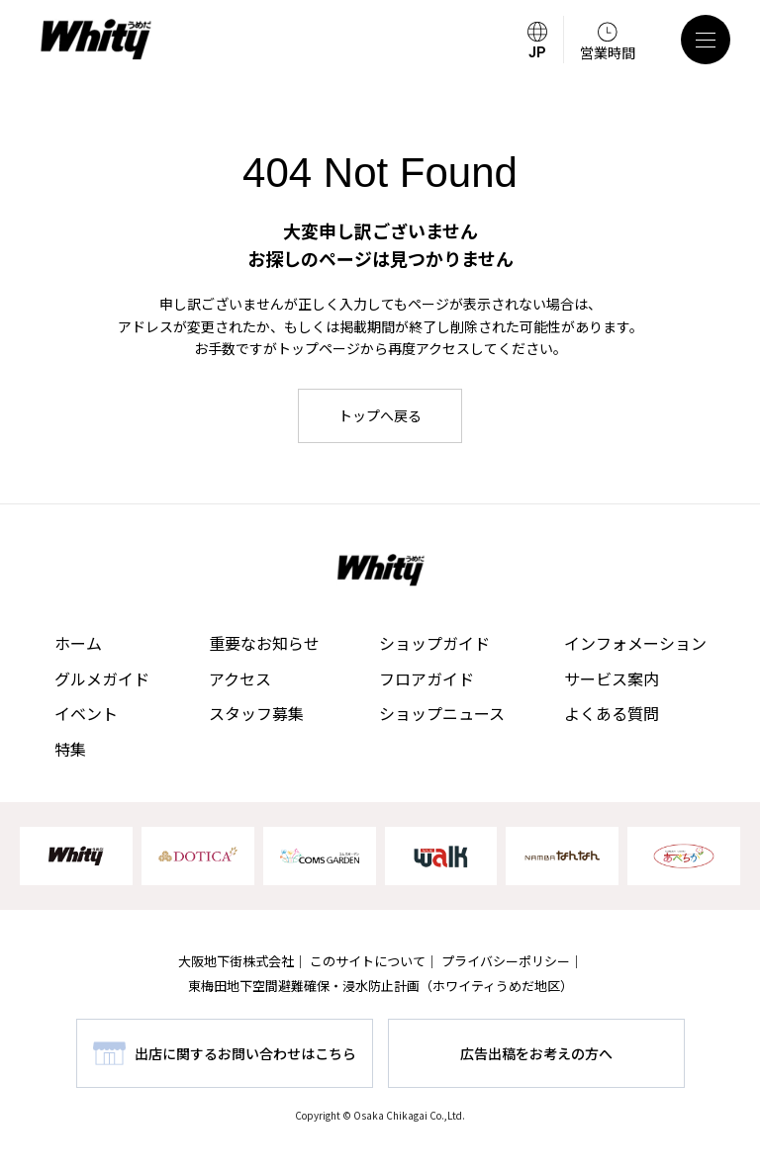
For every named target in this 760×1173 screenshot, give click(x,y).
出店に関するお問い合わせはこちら (245, 1053)
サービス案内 (611, 678)
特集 (70, 749)
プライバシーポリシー (505, 960)
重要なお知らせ (264, 643)
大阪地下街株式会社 (236, 960)
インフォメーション (635, 643)
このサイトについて (368, 960)
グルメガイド (101, 678)
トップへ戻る (380, 415)
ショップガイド (434, 643)
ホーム (78, 643)
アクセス (240, 678)
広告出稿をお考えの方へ (536, 1053)
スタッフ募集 (256, 713)
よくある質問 (611, 713)
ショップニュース (442, 713)
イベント (86, 713)
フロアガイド (426, 678)
